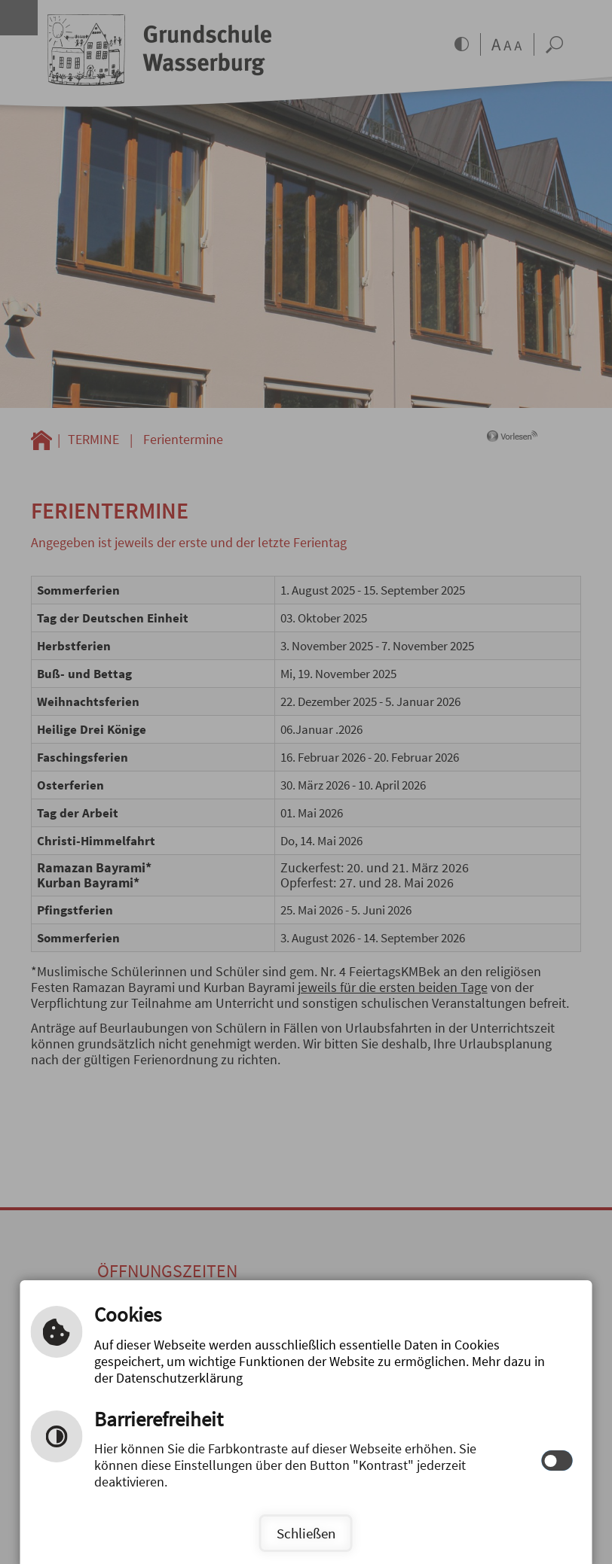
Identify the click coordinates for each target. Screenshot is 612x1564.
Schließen (306, 1533)
